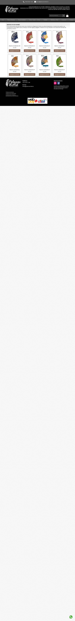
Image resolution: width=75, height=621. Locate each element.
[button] (67, 15)
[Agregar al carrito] (14, 50)
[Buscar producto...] (54, 15)
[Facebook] (58, 83)
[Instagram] (55, 83)
